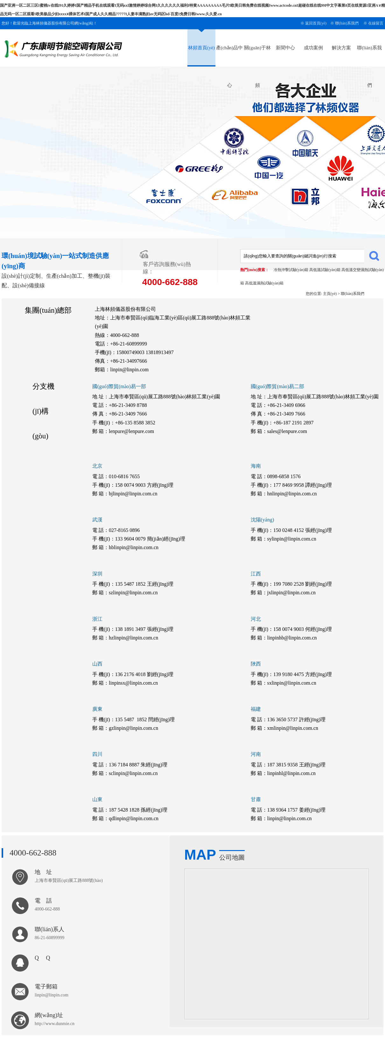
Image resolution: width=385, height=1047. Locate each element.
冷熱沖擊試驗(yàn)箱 (291, 270)
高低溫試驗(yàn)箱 (324, 270)
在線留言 (375, 23)
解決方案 (341, 47)
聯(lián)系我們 (347, 23)
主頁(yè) (330, 293)
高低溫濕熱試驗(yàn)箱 (264, 283)
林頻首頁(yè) (201, 47)
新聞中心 (285, 47)
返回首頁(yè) (315, 23)
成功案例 (313, 47)
